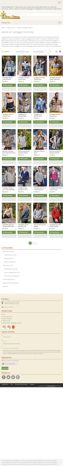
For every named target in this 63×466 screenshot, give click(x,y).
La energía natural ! (8, 316)
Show (18, 52)
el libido (32, 384)
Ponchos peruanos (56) (10, 255)
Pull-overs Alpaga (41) (10, 262)
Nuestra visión (6, 321)
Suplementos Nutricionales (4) (10, 283)
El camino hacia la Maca (21, 384)
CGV (4, 314)
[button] (60, 51)
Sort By (35, 52)
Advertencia (5, 384)
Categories (5, 22)
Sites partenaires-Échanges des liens (12, 323)
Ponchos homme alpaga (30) (11, 276)
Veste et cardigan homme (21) (12, 272)
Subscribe (5, 368)
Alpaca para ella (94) (8, 251)
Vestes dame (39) (8, 258)
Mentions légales (7, 318)
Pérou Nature (51, 386)
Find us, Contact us (8, 307)
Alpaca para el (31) (8, 265)
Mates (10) (5, 286)
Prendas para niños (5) (9, 279)
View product (7, 85)
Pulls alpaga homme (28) (10, 269)
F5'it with (59, 386)
